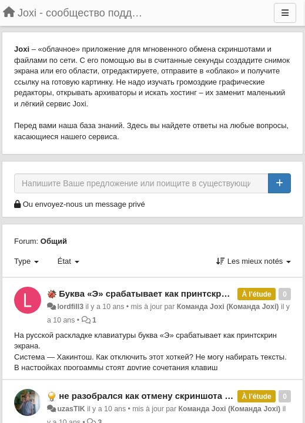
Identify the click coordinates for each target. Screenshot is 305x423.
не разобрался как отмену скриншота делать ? (161, 396)
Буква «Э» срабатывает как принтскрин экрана (161, 293)
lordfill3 (70, 307)
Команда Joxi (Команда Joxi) (228, 307)
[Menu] (285, 13)
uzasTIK (71, 409)
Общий (54, 241)
